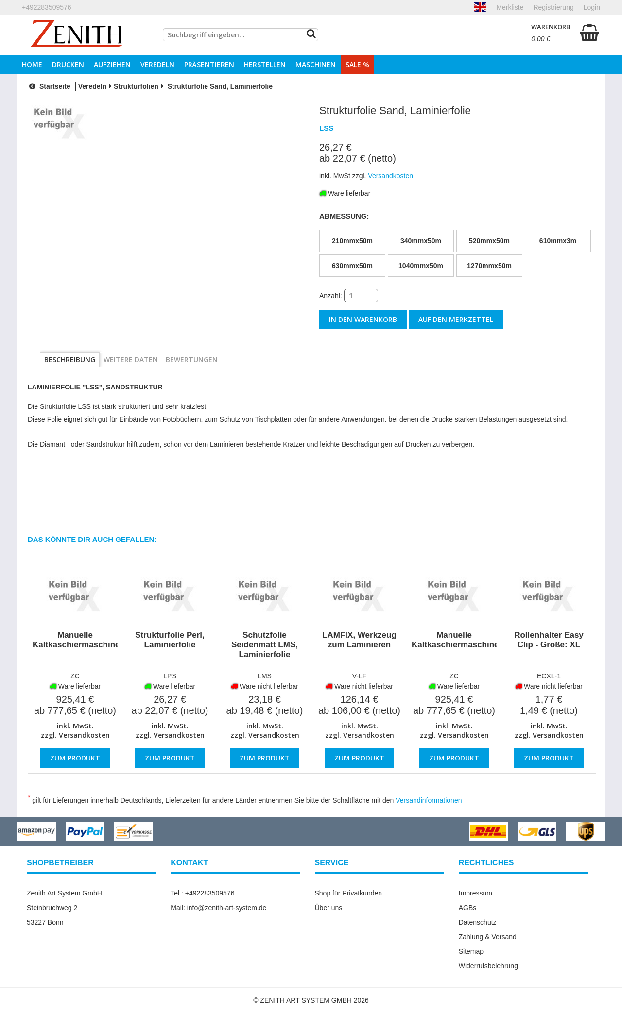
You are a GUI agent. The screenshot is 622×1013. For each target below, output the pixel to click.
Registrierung (553, 7)
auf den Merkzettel (455, 319)
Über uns (329, 907)
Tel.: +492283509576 (202, 892)
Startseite (48, 86)
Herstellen (265, 64)
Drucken (68, 64)
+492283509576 (46, 7)
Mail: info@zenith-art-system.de (218, 907)
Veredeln (157, 64)
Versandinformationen (429, 799)
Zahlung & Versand (488, 936)
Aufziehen (112, 64)
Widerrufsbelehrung (488, 965)
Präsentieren (209, 64)
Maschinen (315, 64)
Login (592, 7)
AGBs (468, 907)
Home (32, 64)
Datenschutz (478, 921)
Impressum (475, 892)
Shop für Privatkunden (348, 892)
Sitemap (471, 950)
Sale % (357, 64)
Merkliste (509, 7)
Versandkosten (84, 734)
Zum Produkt (75, 757)
